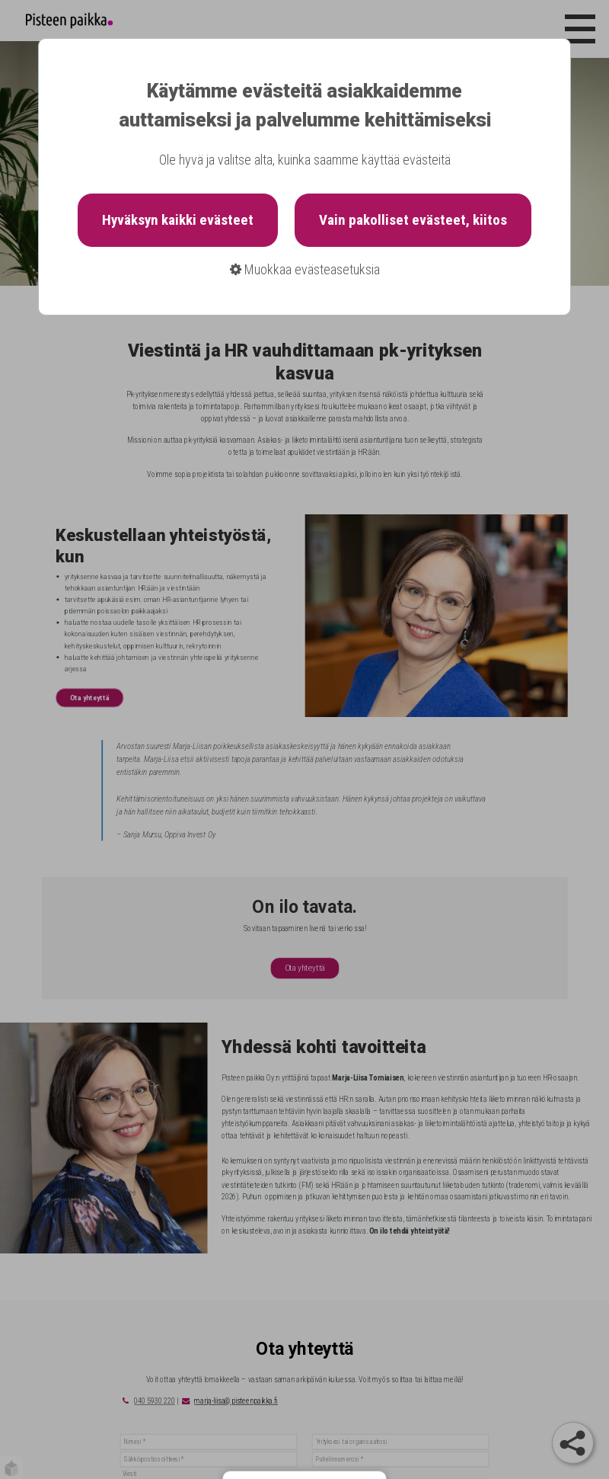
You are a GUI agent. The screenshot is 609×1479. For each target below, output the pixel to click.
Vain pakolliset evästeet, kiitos (413, 220)
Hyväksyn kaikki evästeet (177, 220)
